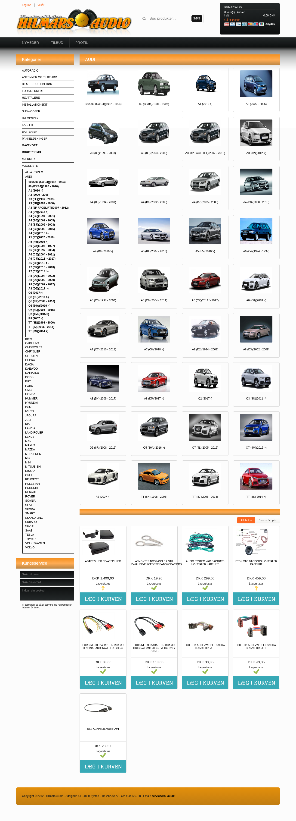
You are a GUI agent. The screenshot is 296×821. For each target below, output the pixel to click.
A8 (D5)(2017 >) (38, 288)
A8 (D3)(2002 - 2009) (41, 280)
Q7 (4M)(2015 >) (38, 314)
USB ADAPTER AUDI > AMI (103, 728)
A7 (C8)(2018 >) (38, 271)
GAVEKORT (29, 145)
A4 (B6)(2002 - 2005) (41, 220)
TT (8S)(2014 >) (38, 331)
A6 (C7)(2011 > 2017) (42, 258)
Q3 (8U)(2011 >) (38, 297)
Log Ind (26, 5)
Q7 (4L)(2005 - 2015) (41, 309)
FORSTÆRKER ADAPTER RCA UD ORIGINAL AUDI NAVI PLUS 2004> (102, 646)
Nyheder (30, 42)
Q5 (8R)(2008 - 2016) (41, 301)
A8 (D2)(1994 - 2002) (41, 275)
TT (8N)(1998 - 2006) (41, 322)
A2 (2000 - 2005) (38, 194)
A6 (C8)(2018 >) (38, 263)
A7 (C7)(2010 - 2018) (41, 267)
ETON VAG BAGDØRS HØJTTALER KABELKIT (256, 563)
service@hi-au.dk (163, 796)
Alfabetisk (246, 520)
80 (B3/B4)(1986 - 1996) (43, 186)
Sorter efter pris (267, 520)
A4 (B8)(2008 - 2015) (41, 229)
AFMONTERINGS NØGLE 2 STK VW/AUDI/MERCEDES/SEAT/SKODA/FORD (154, 563)
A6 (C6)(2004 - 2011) (41, 254)
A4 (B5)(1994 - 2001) (41, 216)
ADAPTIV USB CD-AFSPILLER (103, 561)
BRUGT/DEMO (31, 152)
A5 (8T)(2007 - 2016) (41, 237)
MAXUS (30, 445)
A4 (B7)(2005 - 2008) (41, 224)
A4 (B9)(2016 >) (38, 233)
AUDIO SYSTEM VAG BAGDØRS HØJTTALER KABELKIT (205, 563)
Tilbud (57, 42)
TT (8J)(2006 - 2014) (41, 327)
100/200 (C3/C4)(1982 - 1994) (47, 182)
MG (27, 458)
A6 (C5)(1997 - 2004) (41, 250)
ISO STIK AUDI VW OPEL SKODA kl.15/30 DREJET (205, 646)
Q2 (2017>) (35, 292)
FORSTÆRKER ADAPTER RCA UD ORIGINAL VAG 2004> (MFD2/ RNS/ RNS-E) (154, 648)
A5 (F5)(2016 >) (38, 241)
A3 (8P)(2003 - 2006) (41, 203)
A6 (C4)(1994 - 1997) (41, 246)
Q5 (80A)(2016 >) (39, 305)
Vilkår (40, 5)
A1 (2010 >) (35, 190)
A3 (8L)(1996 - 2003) (41, 199)
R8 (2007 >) (35, 318)
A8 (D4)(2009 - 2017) (41, 284)
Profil (81, 42)
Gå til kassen (232, 20)
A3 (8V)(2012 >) (38, 212)
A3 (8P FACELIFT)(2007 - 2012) (48, 207)
